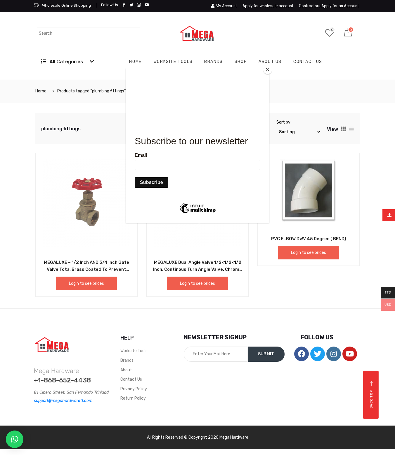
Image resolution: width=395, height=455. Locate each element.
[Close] (267, 69)
